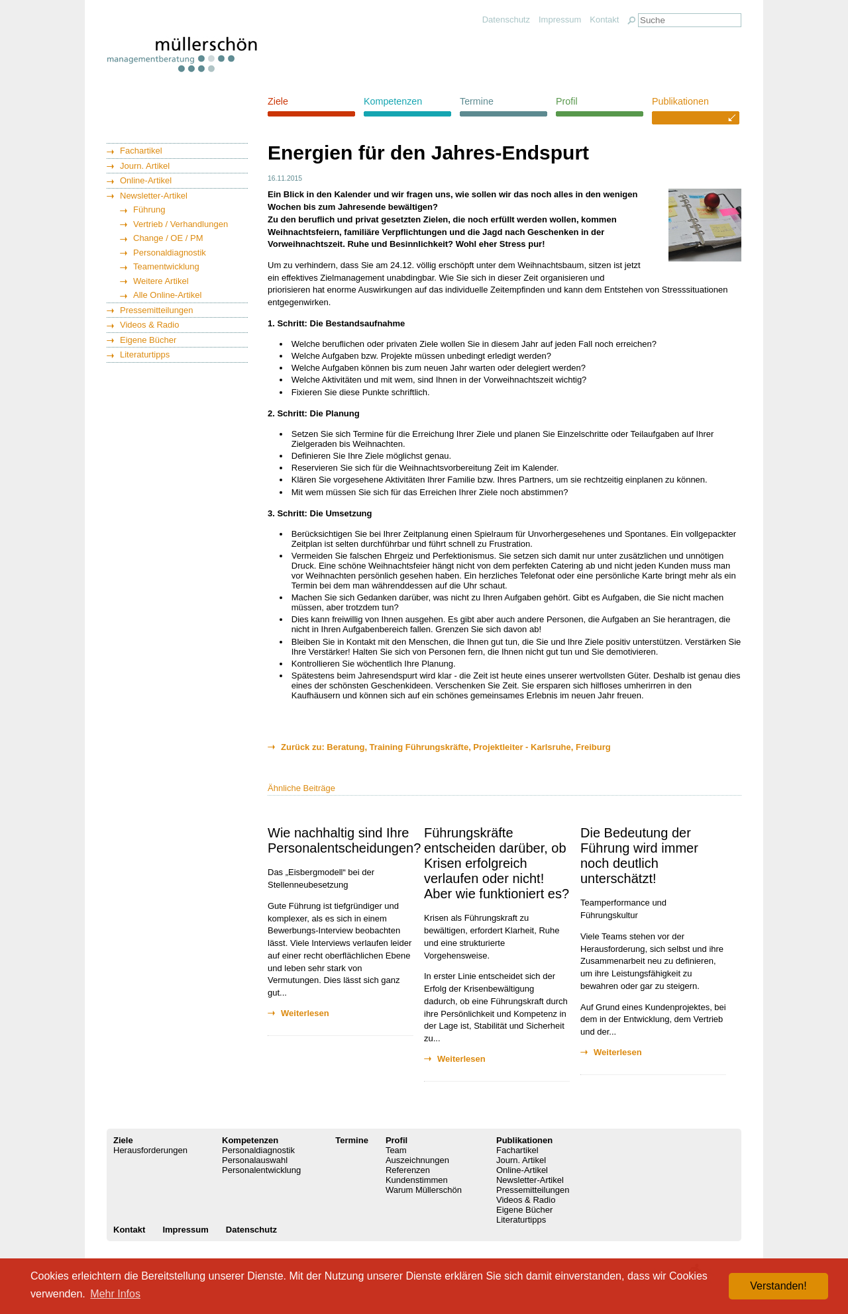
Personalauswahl (255, 1160)
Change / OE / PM (168, 238)
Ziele (278, 101)
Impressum (560, 19)
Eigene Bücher (148, 340)
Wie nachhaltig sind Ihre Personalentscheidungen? (344, 840)
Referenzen (408, 1170)
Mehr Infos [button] (115, 1293)
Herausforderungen (150, 1150)
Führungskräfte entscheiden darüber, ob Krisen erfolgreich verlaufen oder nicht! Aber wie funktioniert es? (496, 863)
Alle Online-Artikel (167, 295)
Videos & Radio (149, 325)
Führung (149, 209)
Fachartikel (141, 151)
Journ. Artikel (145, 166)
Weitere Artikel (161, 281)
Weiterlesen (305, 1013)
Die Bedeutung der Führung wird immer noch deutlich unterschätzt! (639, 855)
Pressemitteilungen (156, 310)
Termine (477, 101)
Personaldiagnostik (169, 253)
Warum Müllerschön (424, 1190)
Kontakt (604, 19)
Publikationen (680, 101)
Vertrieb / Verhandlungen (180, 224)
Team (396, 1150)
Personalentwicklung (261, 1170)
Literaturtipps (145, 354)
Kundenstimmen (417, 1180)
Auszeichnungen (417, 1160)
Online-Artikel (146, 180)
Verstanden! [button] (778, 1285)
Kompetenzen (393, 101)
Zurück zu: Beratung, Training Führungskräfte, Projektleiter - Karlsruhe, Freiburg (446, 747)
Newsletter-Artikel (153, 196)
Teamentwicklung (166, 266)
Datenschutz (506, 19)
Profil (567, 101)
